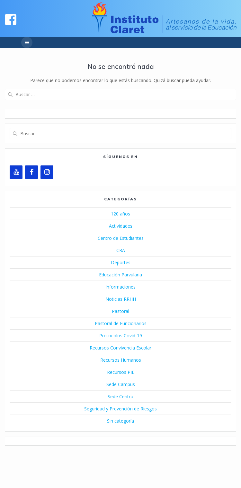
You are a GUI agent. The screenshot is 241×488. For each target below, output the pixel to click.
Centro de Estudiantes (121, 238)
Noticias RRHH (120, 299)
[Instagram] (46, 172)
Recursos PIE (120, 372)
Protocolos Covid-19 (120, 335)
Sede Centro (120, 396)
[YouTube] (16, 172)
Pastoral (120, 311)
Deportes (120, 262)
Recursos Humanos (120, 360)
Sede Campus (120, 384)
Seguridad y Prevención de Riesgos (120, 409)
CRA (120, 250)
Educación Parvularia (120, 275)
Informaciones (120, 287)
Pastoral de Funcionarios (121, 323)
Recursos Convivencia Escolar (120, 348)
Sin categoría (120, 421)
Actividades (120, 226)
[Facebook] (31, 172)
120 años (120, 214)
